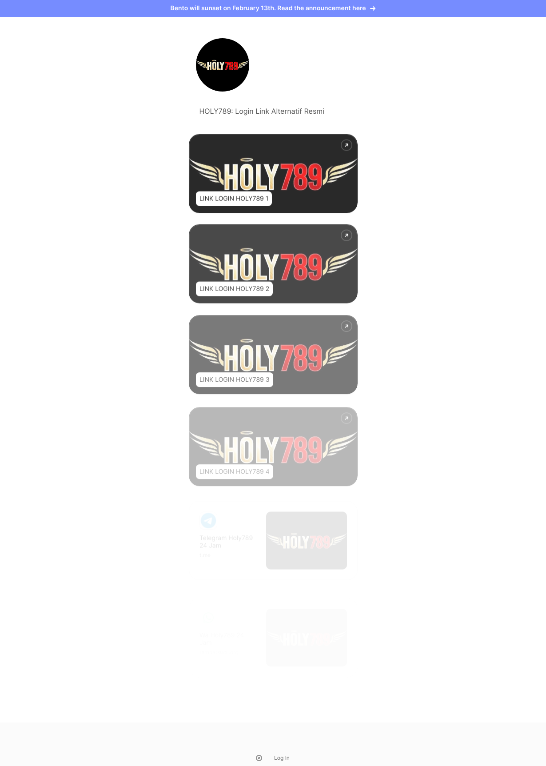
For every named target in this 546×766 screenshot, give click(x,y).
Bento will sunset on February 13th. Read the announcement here (273, 8)
